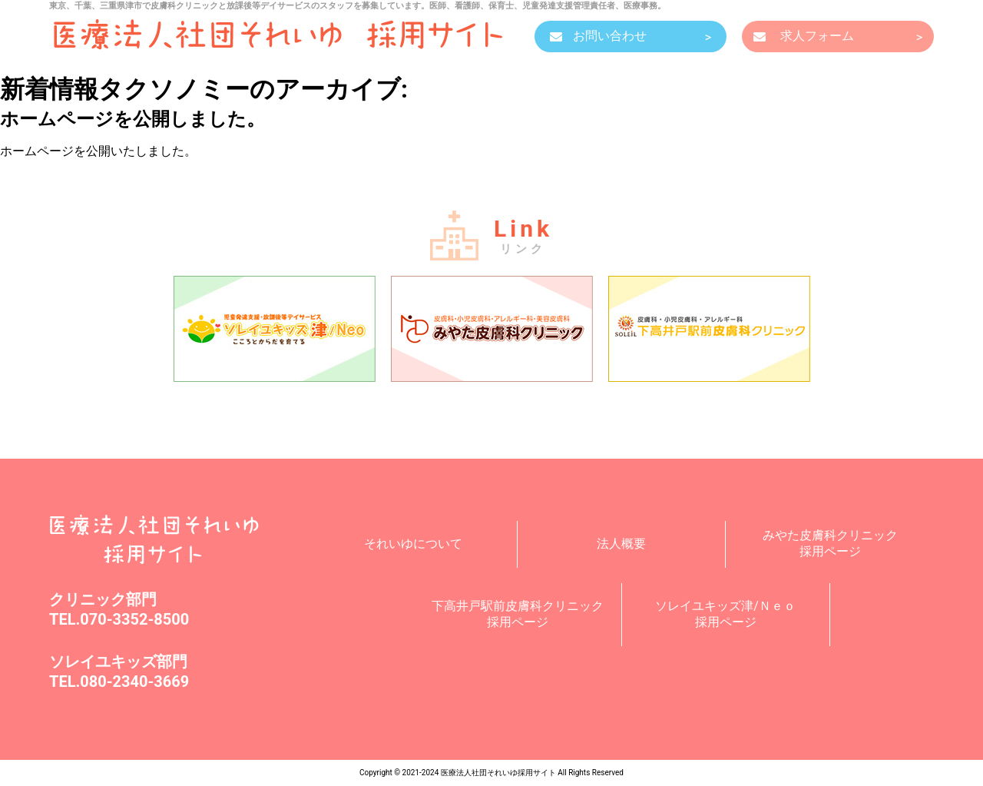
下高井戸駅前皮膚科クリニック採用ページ (518, 614)
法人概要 (621, 543)
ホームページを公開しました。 (132, 119)
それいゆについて (413, 543)
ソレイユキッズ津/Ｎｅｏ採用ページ (725, 614)
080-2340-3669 (134, 681)
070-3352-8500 (134, 619)
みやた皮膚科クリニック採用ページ (830, 543)
